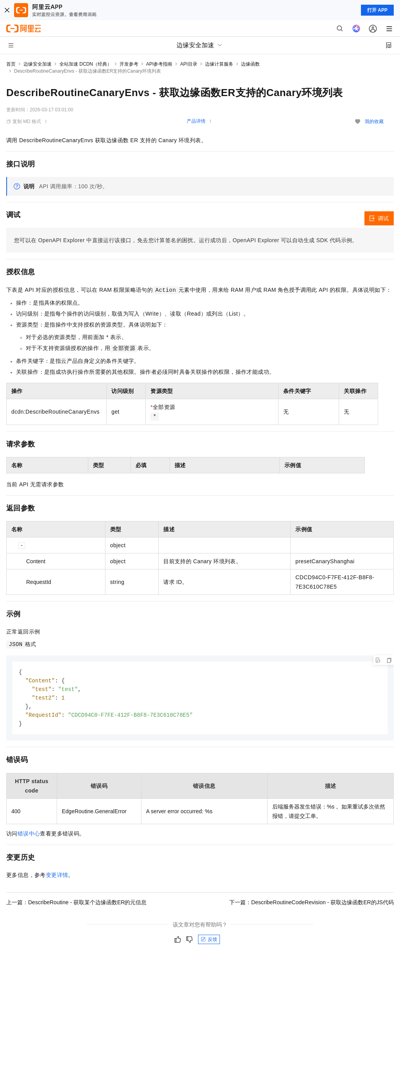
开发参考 (129, 64)
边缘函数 (250, 64)
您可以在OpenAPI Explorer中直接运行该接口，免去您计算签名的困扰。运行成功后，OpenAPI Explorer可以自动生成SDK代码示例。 (186, 240)
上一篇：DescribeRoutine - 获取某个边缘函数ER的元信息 (76, 905)
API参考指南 (159, 64)
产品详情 (196, 121)
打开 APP (377, 10)
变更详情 (57, 878)
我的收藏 (374, 121)
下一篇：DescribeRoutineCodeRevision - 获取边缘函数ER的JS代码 (311, 905)
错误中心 (29, 836)
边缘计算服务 (219, 64)
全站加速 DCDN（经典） (85, 64)
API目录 (188, 64)
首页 (11, 64)
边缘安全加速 (37, 64)
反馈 (209, 942)
